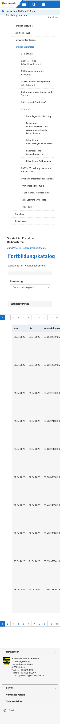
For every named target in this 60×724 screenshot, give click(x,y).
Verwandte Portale (15, 695)
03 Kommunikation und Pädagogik (32, 73)
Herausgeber (12, 652)
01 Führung (27, 53)
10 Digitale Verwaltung (32, 185)
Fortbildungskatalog (24, 46)
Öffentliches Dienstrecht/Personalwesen (39, 142)
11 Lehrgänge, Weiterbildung (35, 192)
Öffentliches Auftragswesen (39, 161)
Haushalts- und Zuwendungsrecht (35, 152)
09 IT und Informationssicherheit (37, 178)
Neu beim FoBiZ (22, 32)
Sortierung (16, 281)
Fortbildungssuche (24, 25)
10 (50, 317)
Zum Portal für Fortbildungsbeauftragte (26, 248)
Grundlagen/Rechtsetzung (39, 116)
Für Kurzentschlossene (25, 39)
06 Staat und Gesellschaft (33, 102)
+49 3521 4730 (26, 670)
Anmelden (19, 214)
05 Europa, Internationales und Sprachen (36, 94)
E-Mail (11, 710)
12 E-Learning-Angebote (33, 199)
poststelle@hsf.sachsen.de (31, 675)
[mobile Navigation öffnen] (24, 4)
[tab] (30, 652)
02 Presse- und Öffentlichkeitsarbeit (31, 62)
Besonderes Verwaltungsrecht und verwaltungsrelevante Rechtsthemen (37, 128)
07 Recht (25, 109)
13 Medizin (26, 206)
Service (9, 688)
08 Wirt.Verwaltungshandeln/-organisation (36, 170)
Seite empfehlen (14, 701)
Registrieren (20, 221)
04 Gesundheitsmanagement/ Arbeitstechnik (35, 83)
